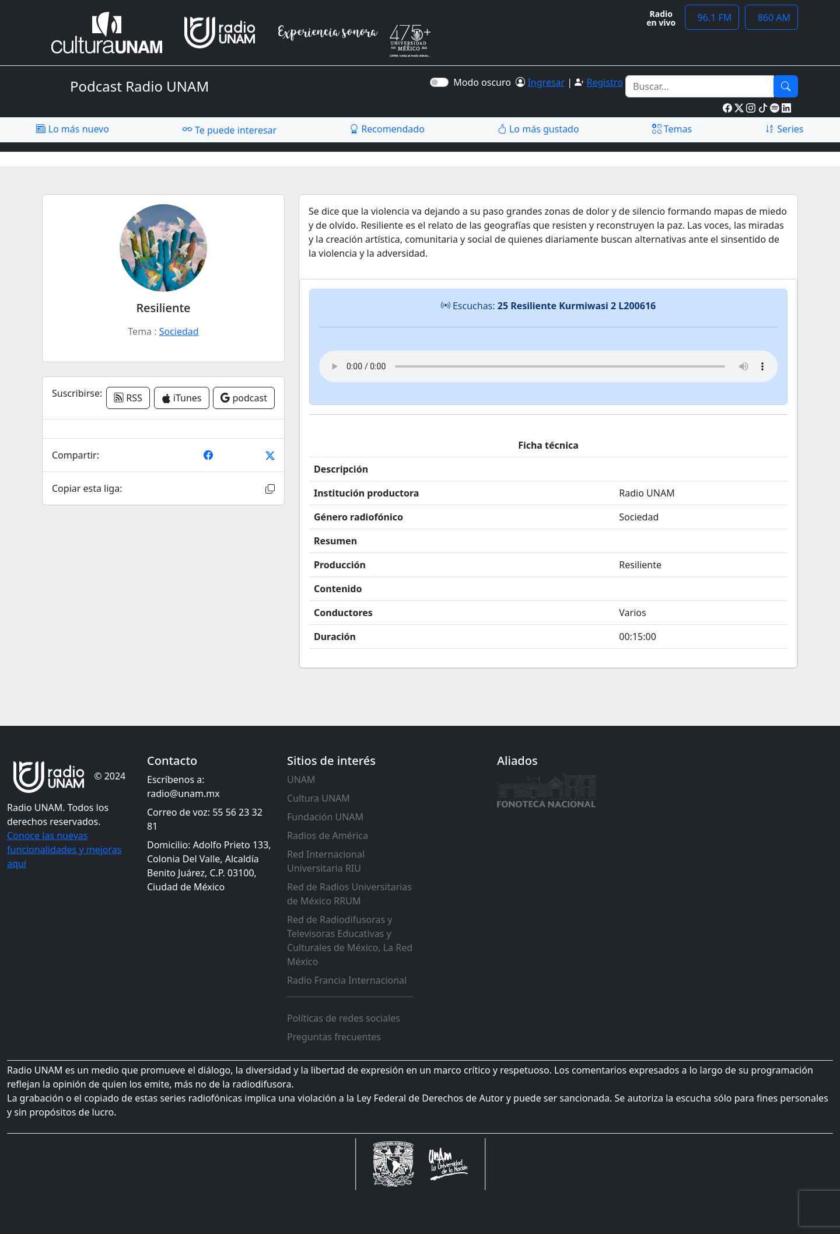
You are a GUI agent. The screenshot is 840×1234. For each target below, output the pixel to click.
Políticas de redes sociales (343, 1018)
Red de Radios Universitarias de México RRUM (349, 893)
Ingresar (546, 82)
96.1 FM (712, 17)
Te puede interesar (229, 130)
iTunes (182, 397)
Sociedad (179, 331)
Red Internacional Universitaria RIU (326, 861)
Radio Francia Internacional (347, 980)
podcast (243, 397)
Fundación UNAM (325, 816)
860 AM (771, 17)
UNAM (301, 779)
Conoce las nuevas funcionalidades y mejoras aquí (64, 849)
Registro (604, 82)
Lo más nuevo (72, 129)
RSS (128, 397)
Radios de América (327, 835)
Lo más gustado (538, 129)
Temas (672, 129)
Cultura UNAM (318, 798)
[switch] (439, 82)
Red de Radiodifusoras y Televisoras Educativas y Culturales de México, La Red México (349, 940)
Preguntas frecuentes (334, 1036)
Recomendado (387, 129)
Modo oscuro (484, 82)
